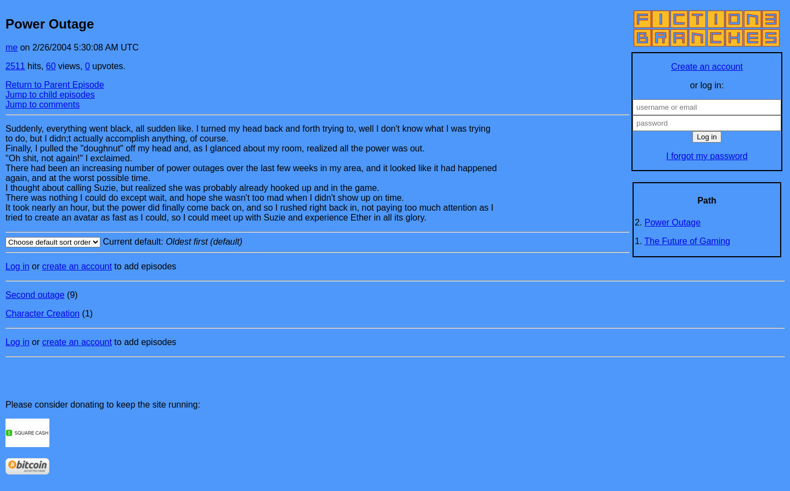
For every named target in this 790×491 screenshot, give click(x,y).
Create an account (707, 66)
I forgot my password (707, 156)
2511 (15, 66)
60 (51, 66)
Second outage (35, 295)
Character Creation (42, 313)
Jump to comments (42, 104)
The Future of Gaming (688, 241)
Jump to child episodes (50, 94)
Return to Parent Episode (54, 84)
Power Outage (673, 222)
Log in (17, 266)
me (11, 47)
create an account (77, 266)
